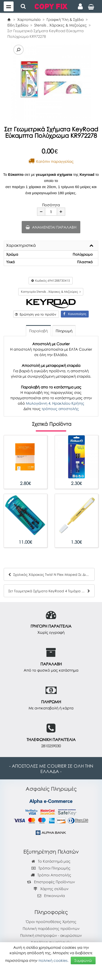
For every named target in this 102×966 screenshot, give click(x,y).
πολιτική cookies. (53, 960)
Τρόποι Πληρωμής (51, 868)
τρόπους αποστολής (60, 408)
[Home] (8, 19)
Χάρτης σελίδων (51, 888)
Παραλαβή (38, 331)
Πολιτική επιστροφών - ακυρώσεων (51, 935)
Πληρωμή (64, 331)
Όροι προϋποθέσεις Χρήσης (51, 921)
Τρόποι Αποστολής (51, 875)
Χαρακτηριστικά (21, 245)
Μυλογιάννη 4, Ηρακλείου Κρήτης (55, 403)
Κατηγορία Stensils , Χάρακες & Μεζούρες (51, 291)
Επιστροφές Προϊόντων (51, 882)
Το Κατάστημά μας (51, 861)
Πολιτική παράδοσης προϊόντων (51, 928)
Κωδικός (50, 280)
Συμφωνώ (83, 960)
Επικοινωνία (54, 895)
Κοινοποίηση (74, 314)
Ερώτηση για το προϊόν (35, 314)
